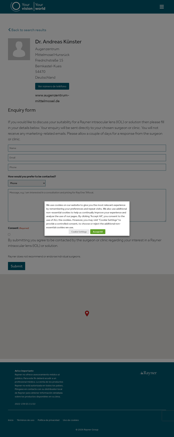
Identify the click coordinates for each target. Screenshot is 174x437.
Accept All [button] (98, 231)
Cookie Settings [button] (79, 231)
